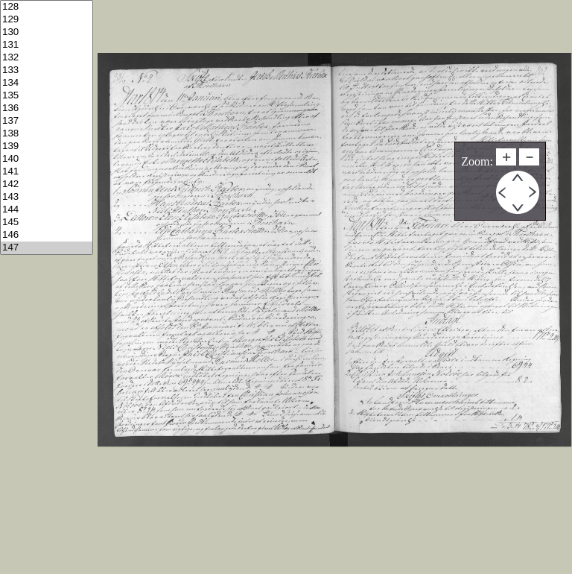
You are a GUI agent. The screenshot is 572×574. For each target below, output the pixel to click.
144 (46, 210)
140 (46, 159)
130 (46, 32)
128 (46, 7)
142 (46, 184)
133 (46, 70)
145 (46, 222)
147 (46, 248)
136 (46, 108)
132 (46, 57)
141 (46, 171)
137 (46, 121)
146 (46, 235)
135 (46, 95)
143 (46, 197)
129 (46, 19)
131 (46, 45)
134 (46, 83)
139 (46, 146)
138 (46, 133)
